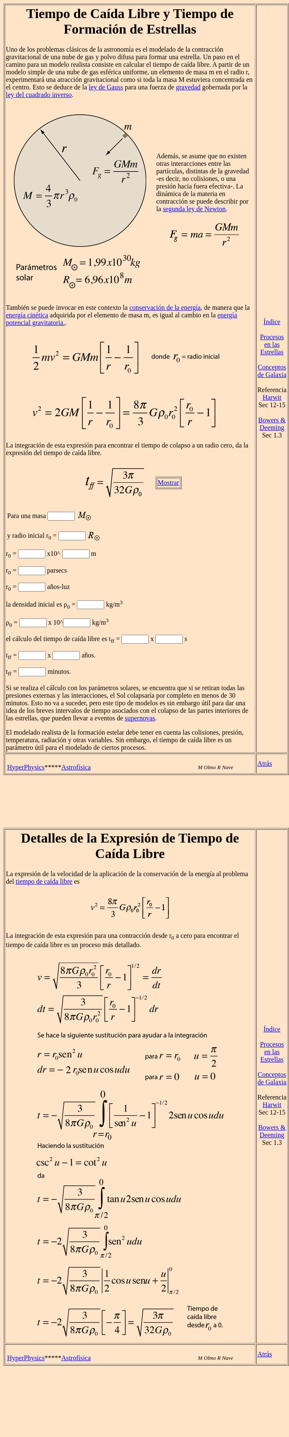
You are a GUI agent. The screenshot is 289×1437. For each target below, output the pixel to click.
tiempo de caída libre (44, 881)
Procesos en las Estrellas (272, 344)
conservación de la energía (165, 307)
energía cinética (27, 315)
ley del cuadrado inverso (39, 94)
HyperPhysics (26, 767)
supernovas (140, 718)
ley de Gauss (106, 87)
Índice (271, 321)
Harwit (272, 397)
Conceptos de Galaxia (271, 371)
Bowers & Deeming (272, 423)
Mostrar (168, 482)
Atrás (264, 763)
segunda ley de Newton (194, 208)
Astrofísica (76, 767)
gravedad (188, 87)
